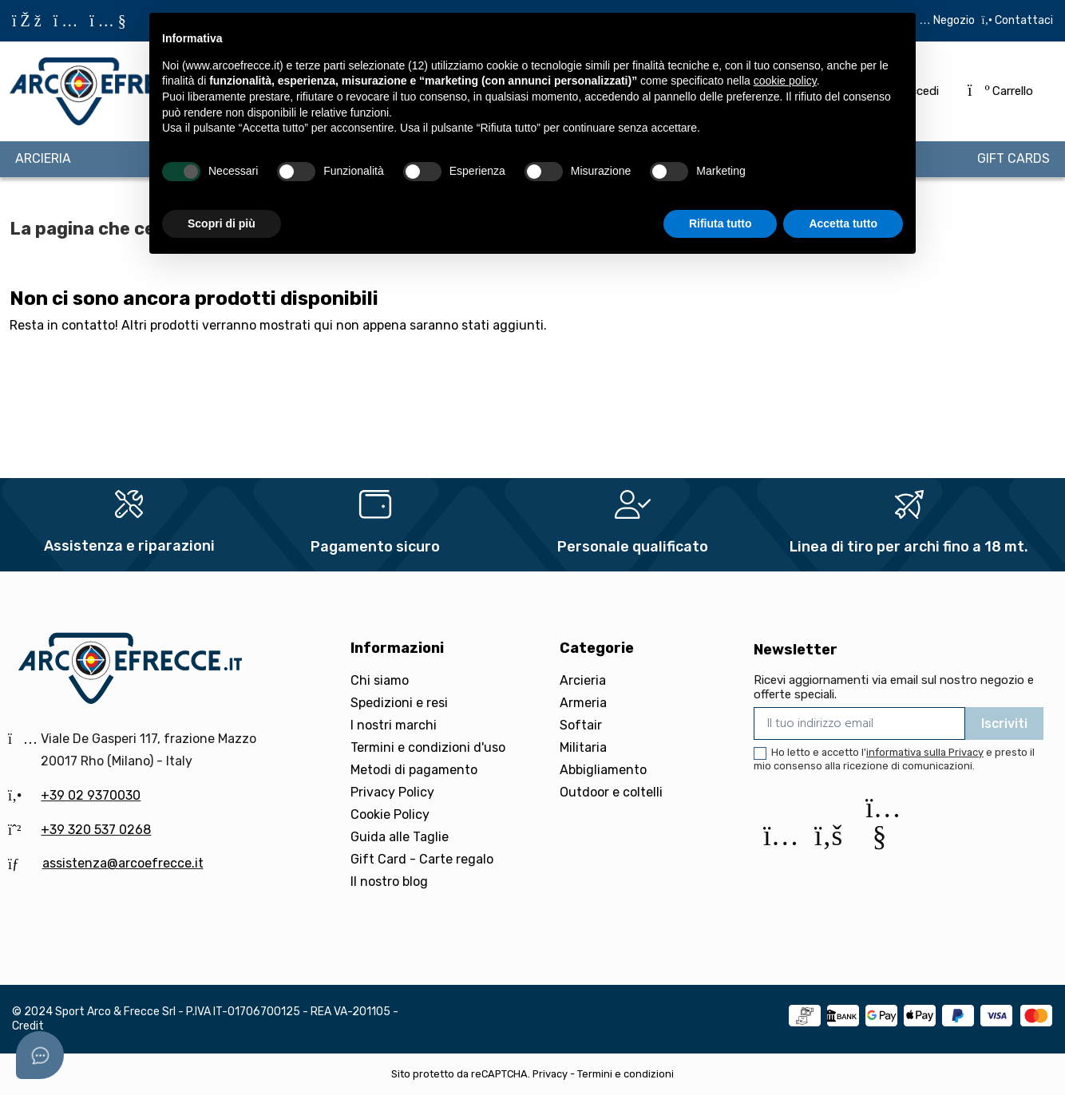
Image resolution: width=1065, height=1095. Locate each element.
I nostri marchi (393, 725)
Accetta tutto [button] (843, 223)
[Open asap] (40, 1055)
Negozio (954, 20)
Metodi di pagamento (413, 769)
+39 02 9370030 (91, 795)
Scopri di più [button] (221, 223)
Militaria (583, 747)
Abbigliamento (603, 769)
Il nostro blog (389, 881)
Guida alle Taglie (399, 836)
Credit (28, 1026)
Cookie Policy (390, 814)
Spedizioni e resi (399, 702)
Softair (581, 725)
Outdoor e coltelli (611, 792)
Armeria (583, 702)
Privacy (550, 1074)
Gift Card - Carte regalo (421, 859)
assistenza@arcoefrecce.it (123, 863)
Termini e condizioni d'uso (427, 747)
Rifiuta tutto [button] (720, 223)
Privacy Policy (392, 792)
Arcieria (583, 680)
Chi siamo (379, 680)
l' (922, 752)
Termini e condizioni (625, 1074)
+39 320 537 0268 (96, 829)
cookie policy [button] (785, 80)
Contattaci (1022, 20)
